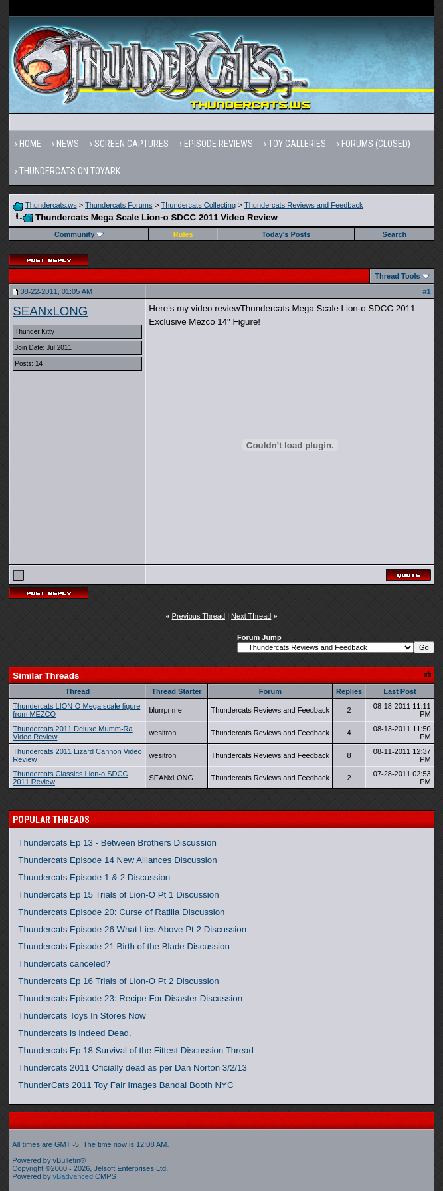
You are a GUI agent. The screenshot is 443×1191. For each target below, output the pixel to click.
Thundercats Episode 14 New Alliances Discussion (117, 860)
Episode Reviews (218, 143)
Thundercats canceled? (64, 964)
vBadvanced (72, 1176)
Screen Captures (131, 143)
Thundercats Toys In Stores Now (81, 1016)
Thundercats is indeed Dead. (74, 1033)
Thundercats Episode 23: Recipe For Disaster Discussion (130, 998)
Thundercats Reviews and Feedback (303, 205)
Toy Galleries (297, 143)
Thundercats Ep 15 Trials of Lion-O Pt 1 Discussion (118, 895)
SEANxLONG (50, 311)
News (67, 143)
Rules (183, 234)
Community (79, 234)
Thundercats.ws (51, 205)
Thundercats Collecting (198, 205)
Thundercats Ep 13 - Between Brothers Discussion (117, 843)
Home (30, 143)
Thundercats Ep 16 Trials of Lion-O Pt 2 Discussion (118, 981)
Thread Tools (397, 276)
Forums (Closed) (375, 143)
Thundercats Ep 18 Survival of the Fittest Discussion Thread (136, 1050)
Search (395, 234)
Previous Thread (199, 616)
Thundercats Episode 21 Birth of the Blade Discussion (124, 946)
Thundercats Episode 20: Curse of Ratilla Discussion (121, 912)
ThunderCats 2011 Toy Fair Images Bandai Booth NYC (125, 1085)
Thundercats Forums (118, 205)
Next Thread (251, 616)
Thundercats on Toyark (69, 171)
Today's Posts (286, 234)
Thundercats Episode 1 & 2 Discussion (94, 877)
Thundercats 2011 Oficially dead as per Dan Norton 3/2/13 (132, 1068)
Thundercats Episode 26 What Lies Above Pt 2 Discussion (132, 929)
